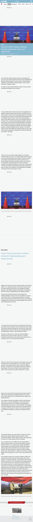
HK (30, 4)
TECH (19, 4)
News (5, 4)
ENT (23, 4)
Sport (27, 4)
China (9, 4)
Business (14, 4)
